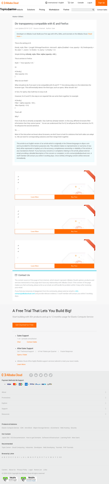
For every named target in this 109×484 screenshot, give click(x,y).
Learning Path (65, 438)
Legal (31, 470)
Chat (19, 342)
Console (81, 3)
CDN (21, 428)
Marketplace (54, 10)
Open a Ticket (22, 355)
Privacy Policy (22, 470)
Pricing (42, 10)
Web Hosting (65, 428)
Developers (38, 447)
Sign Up (101, 3)
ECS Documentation (18, 438)
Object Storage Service (41, 428)
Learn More (35, 197)
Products (19, 10)
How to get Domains (33, 438)
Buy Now (74, 197)
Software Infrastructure (50, 438)
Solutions (31, 10)
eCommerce (55, 428)
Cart (71, 3)
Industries (29, 447)
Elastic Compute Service (10, 428)
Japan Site (5, 438)
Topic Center (6, 447)
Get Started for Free (24, 325)
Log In (90, 3)
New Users (76, 438)
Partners (66, 10)
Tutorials (59, 447)
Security (74, 428)
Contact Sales (102, 10)
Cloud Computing (18, 447)
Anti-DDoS (28, 428)
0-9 (60, 457)
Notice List (38, 470)
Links (45, 470)
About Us (12, 470)
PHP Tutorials (68, 447)
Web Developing (49, 447)
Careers (4, 470)
